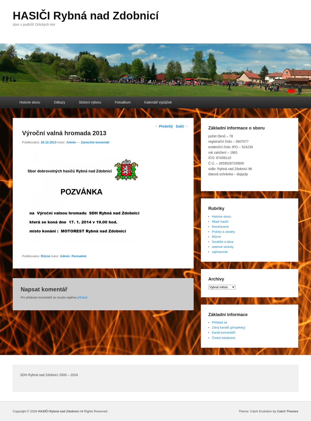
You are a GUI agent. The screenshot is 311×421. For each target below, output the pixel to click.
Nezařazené (220, 226)
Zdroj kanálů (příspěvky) (228, 327)
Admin (71, 142)
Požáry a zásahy (223, 231)
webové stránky (222, 247)
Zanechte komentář (95, 142)
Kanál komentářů (223, 332)
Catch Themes (287, 411)
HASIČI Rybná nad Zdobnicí (86, 15)
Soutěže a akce (222, 242)
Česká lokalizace (223, 338)
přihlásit (82, 297)
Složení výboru (90, 102)
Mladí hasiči (220, 221)
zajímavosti (219, 252)
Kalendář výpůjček (158, 102)
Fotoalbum (123, 102)
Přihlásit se (219, 322)
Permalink (79, 256)
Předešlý (164, 126)
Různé (45, 256)
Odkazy (59, 102)
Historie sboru (29, 102)
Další (182, 126)
